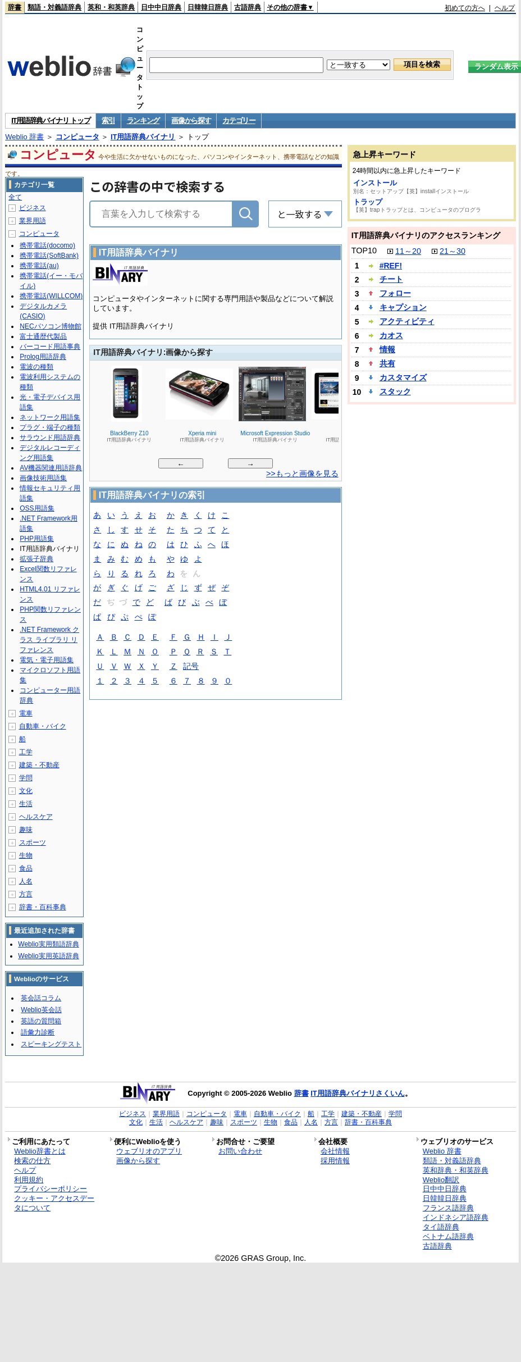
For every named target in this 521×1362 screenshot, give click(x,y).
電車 (26, 713)
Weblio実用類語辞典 (48, 944)
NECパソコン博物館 (50, 326)
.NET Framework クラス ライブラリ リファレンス (49, 640)
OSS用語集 (37, 508)
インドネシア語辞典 (455, 1217)
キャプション (403, 307)
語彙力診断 (37, 1032)
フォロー (395, 293)
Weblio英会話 (41, 1010)
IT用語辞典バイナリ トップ (50, 120)
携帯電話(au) (39, 266)
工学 (26, 752)
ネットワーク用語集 (50, 417)
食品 (26, 868)
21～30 (452, 251)
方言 (26, 894)
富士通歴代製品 (43, 336)
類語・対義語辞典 (54, 7)
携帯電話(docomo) (47, 245)
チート (391, 279)
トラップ (367, 202)
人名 (26, 881)
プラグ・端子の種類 (50, 427)
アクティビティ (407, 321)
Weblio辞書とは (39, 1151)
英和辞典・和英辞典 (455, 1170)
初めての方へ (465, 8)
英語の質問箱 (41, 1021)
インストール (375, 183)
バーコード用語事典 (50, 346)
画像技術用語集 (43, 478)
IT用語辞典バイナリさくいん (357, 1093)
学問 (26, 778)
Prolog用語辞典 (43, 357)
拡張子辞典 (36, 559)
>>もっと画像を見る (302, 473)
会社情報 (335, 1151)
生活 (26, 804)
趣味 (26, 829)
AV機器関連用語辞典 (51, 468)
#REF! (391, 265)
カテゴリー (238, 120)
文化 (26, 791)
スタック (395, 391)
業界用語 (32, 221)
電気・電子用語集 (47, 660)
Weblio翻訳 (441, 1180)
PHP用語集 (37, 539)
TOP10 (364, 250)
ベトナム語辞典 (448, 1236)
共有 (387, 363)
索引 (108, 120)
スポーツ (32, 842)
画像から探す (191, 120)
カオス (391, 335)
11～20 (408, 251)
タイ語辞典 (441, 1227)
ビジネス (32, 208)
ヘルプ (505, 8)
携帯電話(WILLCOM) (51, 296)
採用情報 (335, 1160)
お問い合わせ (240, 1151)
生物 (26, 855)
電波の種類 (36, 367)
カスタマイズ (403, 377)
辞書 (14, 7)
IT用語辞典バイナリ (143, 137)
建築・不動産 (39, 765)
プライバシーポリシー (50, 1189)
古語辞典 (247, 7)
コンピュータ (77, 137)
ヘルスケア (36, 817)
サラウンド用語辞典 (50, 437)
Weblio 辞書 (24, 137)
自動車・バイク (42, 726)
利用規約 (28, 1180)
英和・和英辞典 (111, 7)
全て (15, 197)
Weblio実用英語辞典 (48, 956)
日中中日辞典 (161, 7)
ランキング (143, 120)
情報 (387, 349)
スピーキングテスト (51, 1044)
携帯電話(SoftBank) (49, 255)
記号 (191, 667)
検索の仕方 (32, 1160)
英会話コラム (41, 998)
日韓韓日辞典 (208, 7)
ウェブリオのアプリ (149, 1151)
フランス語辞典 (448, 1208)
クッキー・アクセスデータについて (54, 1203)
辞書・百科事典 (42, 907)
